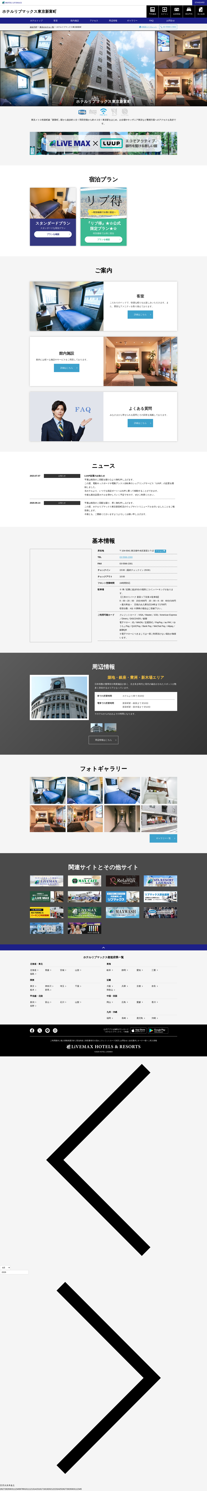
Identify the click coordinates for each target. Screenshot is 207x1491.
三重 (154, 970)
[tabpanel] (103, 697)
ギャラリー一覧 (163, 838)
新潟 (32, 1002)
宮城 (62, 970)
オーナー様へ (143, 1041)
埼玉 (62, 986)
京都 (139, 986)
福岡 (109, 1018)
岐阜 (109, 970)
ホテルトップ (36, 20)
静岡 (124, 970)
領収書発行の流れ (92, 1041)
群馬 (47, 990)
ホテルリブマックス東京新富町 (29, 11)
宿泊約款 (79, 1041)
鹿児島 (140, 1018)
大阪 (109, 986)
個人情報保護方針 (68, 1041)
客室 (55, 20)
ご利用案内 (54, 1041)
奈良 (154, 986)
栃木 (32, 990)
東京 (32, 986)
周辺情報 (113, 20)
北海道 (33, 970)
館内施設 (75, 20)
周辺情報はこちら (103, 740)
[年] (14, 1272)
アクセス (94, 20)
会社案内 (132, 1041)
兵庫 (124, 986)
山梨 (77, 1002)
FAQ (151, 20)
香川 (154, 1002)
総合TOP (33, 27)
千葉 (77, 986)
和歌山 (110, 990)
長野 (32, 1006)
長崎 (124, 1018)
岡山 (109, 1002)
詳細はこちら (140, 314)
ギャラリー (132, 20)
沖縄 (154, 1018)
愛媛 (139, 1002)
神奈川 (48, 986)
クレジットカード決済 (110, 1041)
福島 (32, 974)
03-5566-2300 (126, 557)
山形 (77, 970)
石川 (62, 1002)
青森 (47, 970)
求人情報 (153, 1041)
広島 (124, 1002)
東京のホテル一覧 (47, 27)
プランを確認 (53, 234)
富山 (47, 1002)
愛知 (139, 970)
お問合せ (170, 20)
